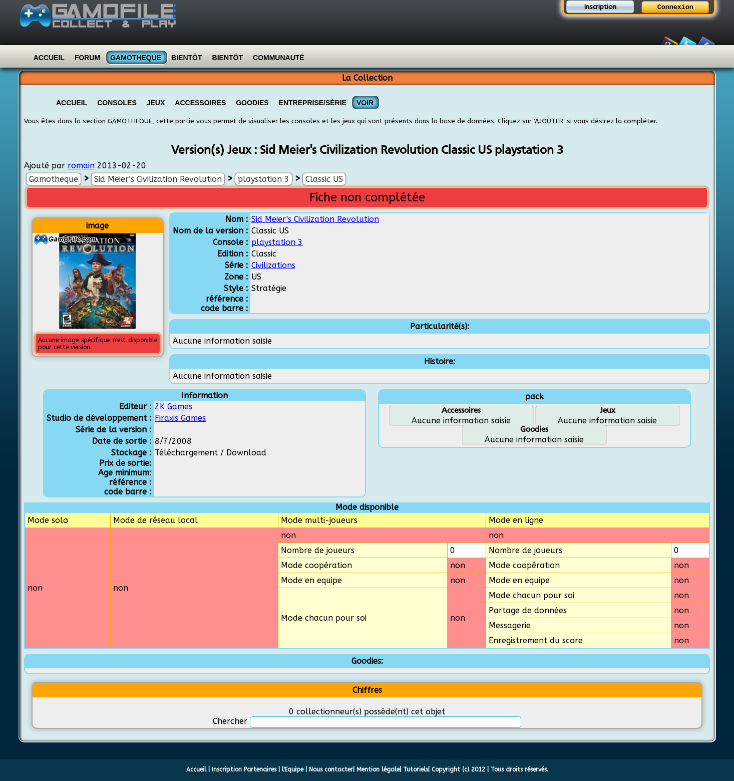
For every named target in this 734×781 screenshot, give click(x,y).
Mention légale (378, 769)
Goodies (252, 103)
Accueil (49, 58)
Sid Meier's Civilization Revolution (158, 179)
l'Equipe (292, 769)
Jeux (156, 103)
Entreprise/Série (312, 103)
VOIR (365, 103)
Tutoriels (415, 769)
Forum (87, 58)
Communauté (278, 58)
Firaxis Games (180, 418)
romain (81, 165)
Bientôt (186, 58)
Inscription (600, 7)
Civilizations (273, 265)
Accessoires (200, 103)
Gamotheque (135, 58)
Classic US (324, 179)
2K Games (173, 406)
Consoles (117, 103)
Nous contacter (331, 769)
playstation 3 (263, 179)
